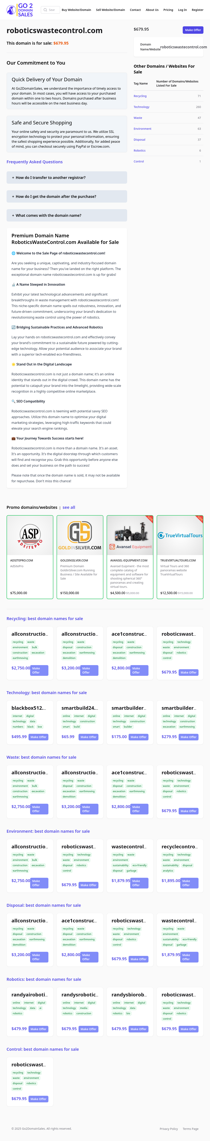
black (30, 726)
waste (30, 642)
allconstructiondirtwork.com (46, 633)
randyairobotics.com (36, 994)
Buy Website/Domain (76, 10)
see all (69, 507)
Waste (138, 118)
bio (128, 1013)
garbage (131, 870)
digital (30, 716)
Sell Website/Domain (110, 10)
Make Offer (193, 30)
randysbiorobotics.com (140, 994)
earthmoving (20, 658)
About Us (152, 10)
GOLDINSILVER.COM (74, 560)
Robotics (139, 150)
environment (20, 647)
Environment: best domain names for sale (48, 831)
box (40, 726)
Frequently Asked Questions (35, 162)
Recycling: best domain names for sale (45, 618)
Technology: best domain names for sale (47, 692)
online (66, 716)
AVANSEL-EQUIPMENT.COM (128, 560)
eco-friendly (139, 865)
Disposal (139, 139)
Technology (141, 107)
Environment (142, 129)
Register (197, 10)
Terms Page (191, 1129)
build (77, 726)
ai (40, 1008)
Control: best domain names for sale (43, 1049)
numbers (18, 726)
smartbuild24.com (84, 707)
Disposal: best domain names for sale (44, 905)
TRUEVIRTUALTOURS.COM (178, 560)
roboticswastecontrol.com (55, 30)
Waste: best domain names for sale (41, 757)
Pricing (168, 10)
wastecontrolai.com (136, 846)
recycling (18, 642)
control (167, 658)
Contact (135, 10)
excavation (38, 652)
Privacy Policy (169, 1129)
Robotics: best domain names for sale (44, 979)
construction (20, 652)
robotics (181, 652)
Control (139, 161)
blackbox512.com (32, 707)
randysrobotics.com (86, 994)
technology (184, 642)
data (32, 721)
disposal (67, 647)
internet (17, 716)
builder (128, 726)
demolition (69, 658)
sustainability (120, 865)
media (83, 1008)
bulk (34, 647)
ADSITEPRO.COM (21, 560)
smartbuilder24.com (136, 707)
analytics (168, 870)
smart (66, 726)
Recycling (140, 96)
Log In (182, 10)
